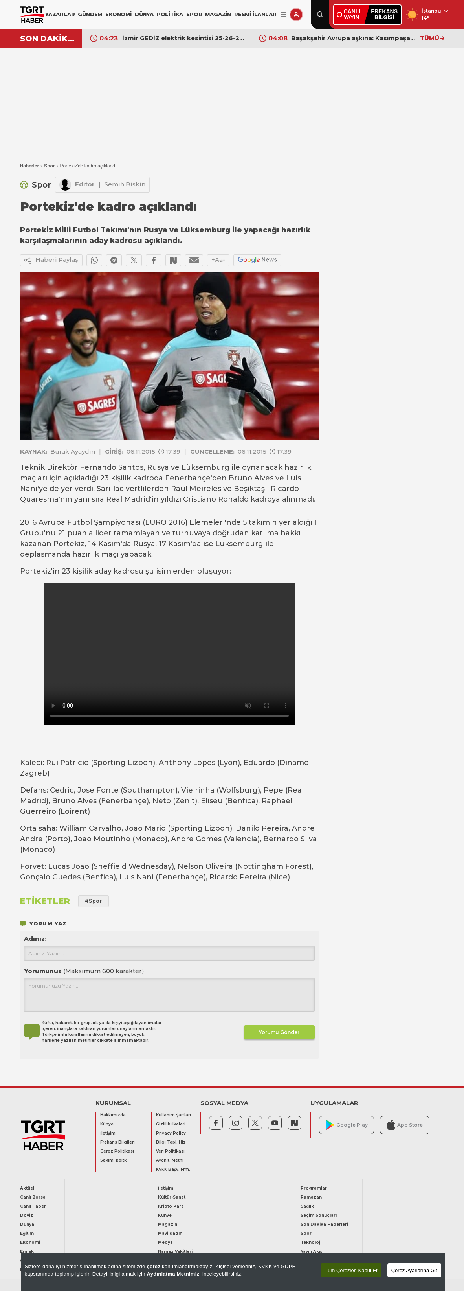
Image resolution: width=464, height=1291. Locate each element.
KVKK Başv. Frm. (173, 1169)
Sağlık (307, 1206)
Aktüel (27, 1188)
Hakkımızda (113, 1115)
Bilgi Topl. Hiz (171, 1142)
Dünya (27, 1224)
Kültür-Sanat (171, 1197)
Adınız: (35, 938)
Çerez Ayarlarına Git (414, 1270)
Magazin (167, 1224)
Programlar (314, 1188)
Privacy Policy (171, 1133)
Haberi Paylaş (51, 260)
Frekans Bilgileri (117, 1142)
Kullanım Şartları (173, 1115)
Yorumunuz (84, 971)
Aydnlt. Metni (169, 1160)
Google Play (347, 1125)
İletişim (108, 1133)
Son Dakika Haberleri (324, 1224)
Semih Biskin (125, 184)
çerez (153, 1266)
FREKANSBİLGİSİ (384, 14)
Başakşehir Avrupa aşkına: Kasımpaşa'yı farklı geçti (353, 38)
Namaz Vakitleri (175, 1251)
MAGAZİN (218, 14)
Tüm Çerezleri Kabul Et (351, 1270)
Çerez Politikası (117, 1151)
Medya (165, 1242)
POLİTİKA (170, 14)
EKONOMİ (118, 14)
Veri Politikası (170, 1151)
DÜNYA (144, 14)
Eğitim (27, 1233)
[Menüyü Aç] (283, 14)
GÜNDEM (90, 14)
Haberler (29, 166)
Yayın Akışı (312, 1251)
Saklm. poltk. (114, 1160)
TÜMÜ (432, 38)
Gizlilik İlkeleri (170, 1124)
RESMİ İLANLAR (255, 14)
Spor (49, 166)
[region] (233, 1272)
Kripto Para (171, 1206)
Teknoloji (311, 1242)
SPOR (194, 14)
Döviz (26, 1215)
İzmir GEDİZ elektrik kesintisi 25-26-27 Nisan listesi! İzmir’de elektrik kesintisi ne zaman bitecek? (184, 38)
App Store (405, 1125)
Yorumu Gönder (279, 1032)
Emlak (27, 1251)
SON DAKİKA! (48, 38)
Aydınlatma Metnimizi (174, 1274)
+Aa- (218, 259)
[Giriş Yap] (296, 14)
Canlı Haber (33, 1206)
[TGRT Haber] (32, 14)
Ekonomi (30, 1242)
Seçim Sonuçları (319, 1215)
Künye (107, 1124)
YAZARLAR (60, 14)
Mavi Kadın (170, 1233)
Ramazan (311, 1197)
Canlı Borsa (33, 1197)
